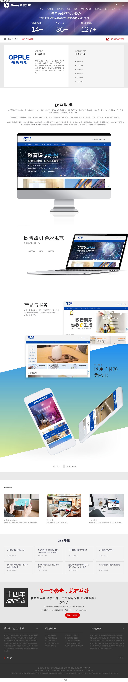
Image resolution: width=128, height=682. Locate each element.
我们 (113, 9)
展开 (121, 658)
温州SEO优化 (26, 673)
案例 (68, 9)
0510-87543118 (56, 610)
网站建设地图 (106, 673)
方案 (76, 9)
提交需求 (74, 615)
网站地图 (115, 673)
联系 (120, 9)
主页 (9, 39)
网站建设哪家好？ (95, 673)
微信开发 (98, 9)
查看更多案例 (71, 466)
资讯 (106, 9)
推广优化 (60, 9)
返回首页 (56, 466)
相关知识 (80, 82)
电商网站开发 (86, 9)
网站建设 (50, 9)
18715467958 (81, 610)
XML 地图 (64, 680)
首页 (41, 9)
